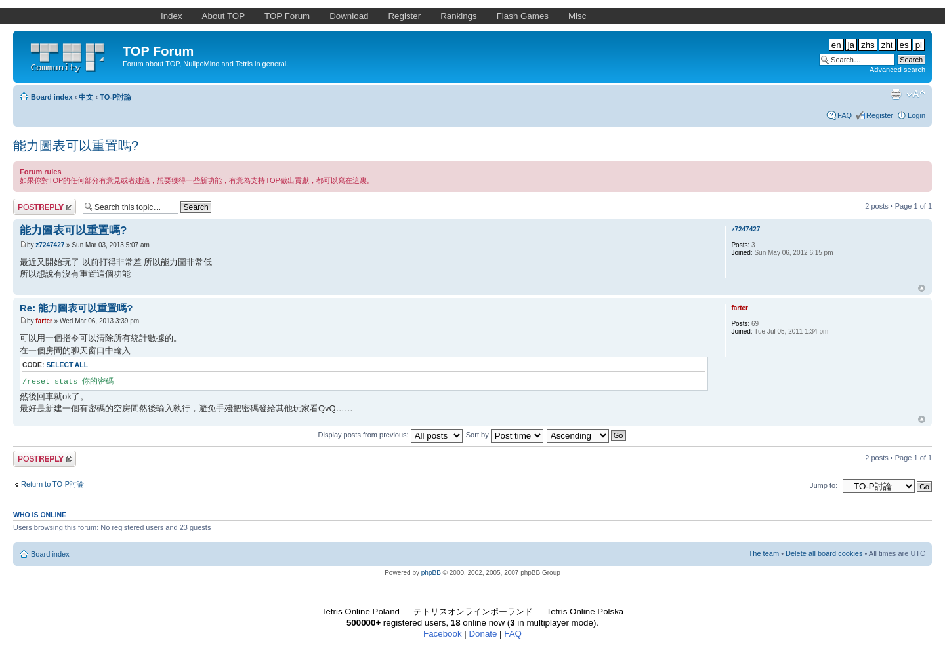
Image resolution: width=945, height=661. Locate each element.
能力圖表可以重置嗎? (75, 145)
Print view (896, 94)
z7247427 (49, 245)
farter (43, 321)
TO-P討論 (115, 97)
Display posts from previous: (390, 435)
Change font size (915, 94)
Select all (67, 365)
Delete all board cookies (824, 553)
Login (916, 115)
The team (764, 553)
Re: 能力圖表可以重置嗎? (76, 307)
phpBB (431, 572)
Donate (483, 634)
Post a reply (44, 207)
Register (879, 115)
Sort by (504, 435)
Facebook (442, 634)
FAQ (844, 115)
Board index (52, 97)
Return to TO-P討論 (52, 484)
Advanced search (897, 69)
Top (921, 288)
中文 (86, 97)
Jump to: (823, 485)
